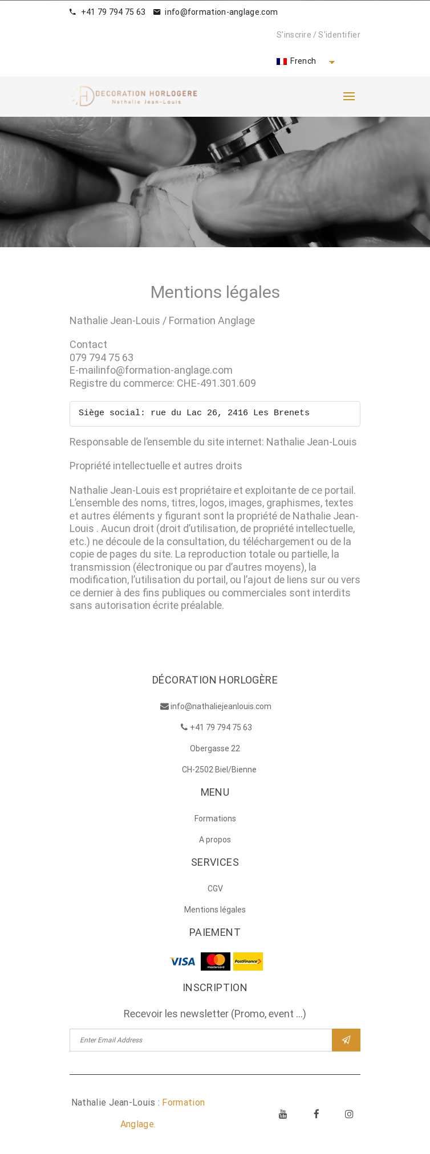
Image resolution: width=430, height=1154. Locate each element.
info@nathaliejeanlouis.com (221, 708)
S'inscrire (294, 34)
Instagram (349, 1115)
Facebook (316, 1115)
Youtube (283, 1115)
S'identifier (339, 34)
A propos (215, 841)
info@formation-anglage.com (215, 12)
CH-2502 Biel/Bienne (219, 771)
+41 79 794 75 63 (107, 12)
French (296, 61)
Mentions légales (215, 911)
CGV (215, 890)
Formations (215, 820)
